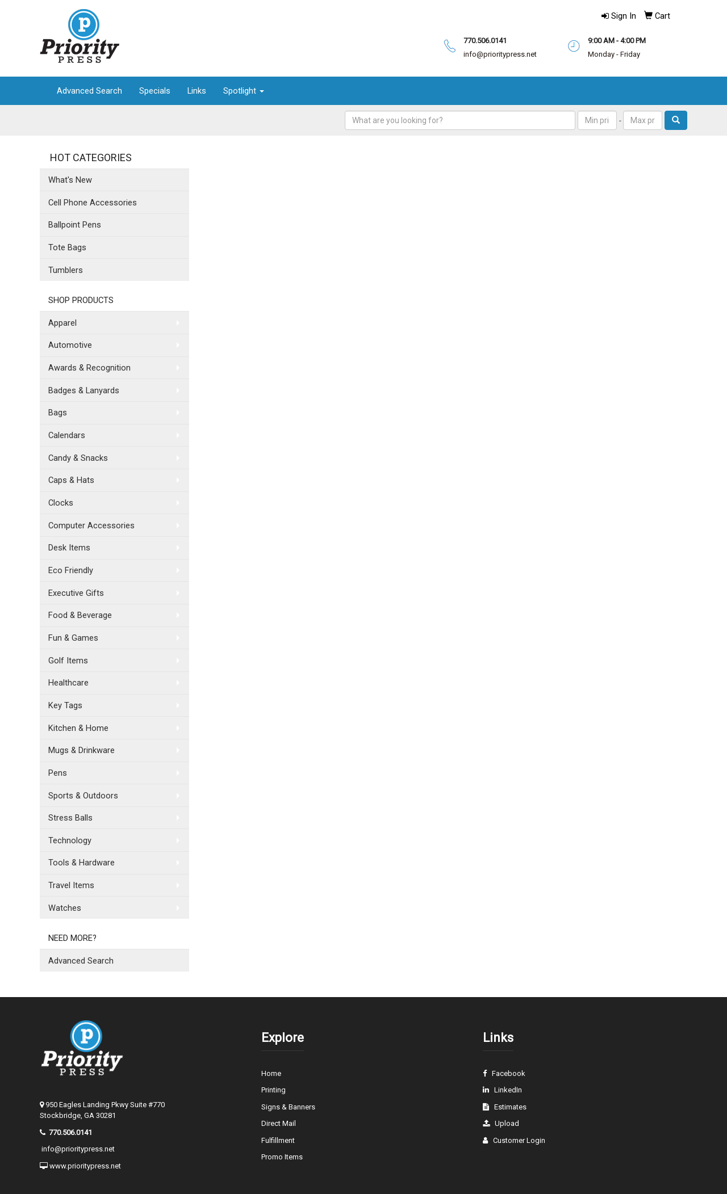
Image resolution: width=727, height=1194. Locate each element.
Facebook (508, 1073)
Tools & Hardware (81, 862)
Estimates (510, 1107)
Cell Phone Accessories (92, 202)
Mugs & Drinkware (81, 750)
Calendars (66, 435)
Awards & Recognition (89, 368)
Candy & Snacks (78, 458)
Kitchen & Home (78, 728)
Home (271, 1073)
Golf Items (68, 660)
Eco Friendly (70, 570)
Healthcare (68, 683)
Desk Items (69, 548)
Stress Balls (70, 818)
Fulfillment (278, 1140)
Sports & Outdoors (83, 796)
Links (196, 91)
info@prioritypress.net (78, 1149)
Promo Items (282, 1157)
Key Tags (65, 705)
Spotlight (243, 91)
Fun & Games (73, 638)
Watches (64, 908)
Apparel (62, 323)
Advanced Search (89, 91)
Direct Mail (278, 1123)
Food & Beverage (80, 615)
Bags (57, 412)
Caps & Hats (71, 480)
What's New (70, 180)
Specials (154, 91)
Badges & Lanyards (83, 390)
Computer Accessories (91, 525)
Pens (57, 773)
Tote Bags (67, 247)
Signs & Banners (288, 1107)
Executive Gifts (76, 593)
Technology (69, 840)
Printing (273, 1090)
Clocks (60, 503)
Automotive (70, 345)
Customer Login (519, 1140)
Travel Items (71, 885)
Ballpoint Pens (74, 225)
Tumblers (65, 270)
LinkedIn (508, 1090)
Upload (507, 1123)
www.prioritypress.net (85, 1166)
